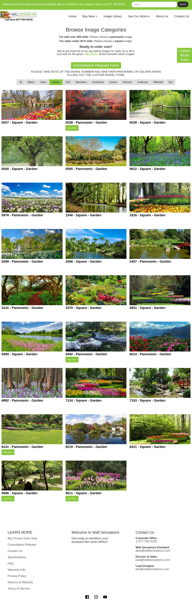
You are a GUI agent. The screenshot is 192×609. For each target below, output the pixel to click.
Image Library (113, 16)
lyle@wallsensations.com (152, 569)
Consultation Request (22, 544)
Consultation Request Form (96, 65)
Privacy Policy (17, 576)
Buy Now (72, 128)
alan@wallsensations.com (153, 550)
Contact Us (181, 16)
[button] (90, 16)
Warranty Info (17, 569)
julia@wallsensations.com (153, 559)
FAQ (11, 563)
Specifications (17, 557)
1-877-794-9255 (146, 541)
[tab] (21, 82)
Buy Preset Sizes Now (22, 538)
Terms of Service (19, 588)
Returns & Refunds (20, 582)
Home (72, 16)
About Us (162, 16)
